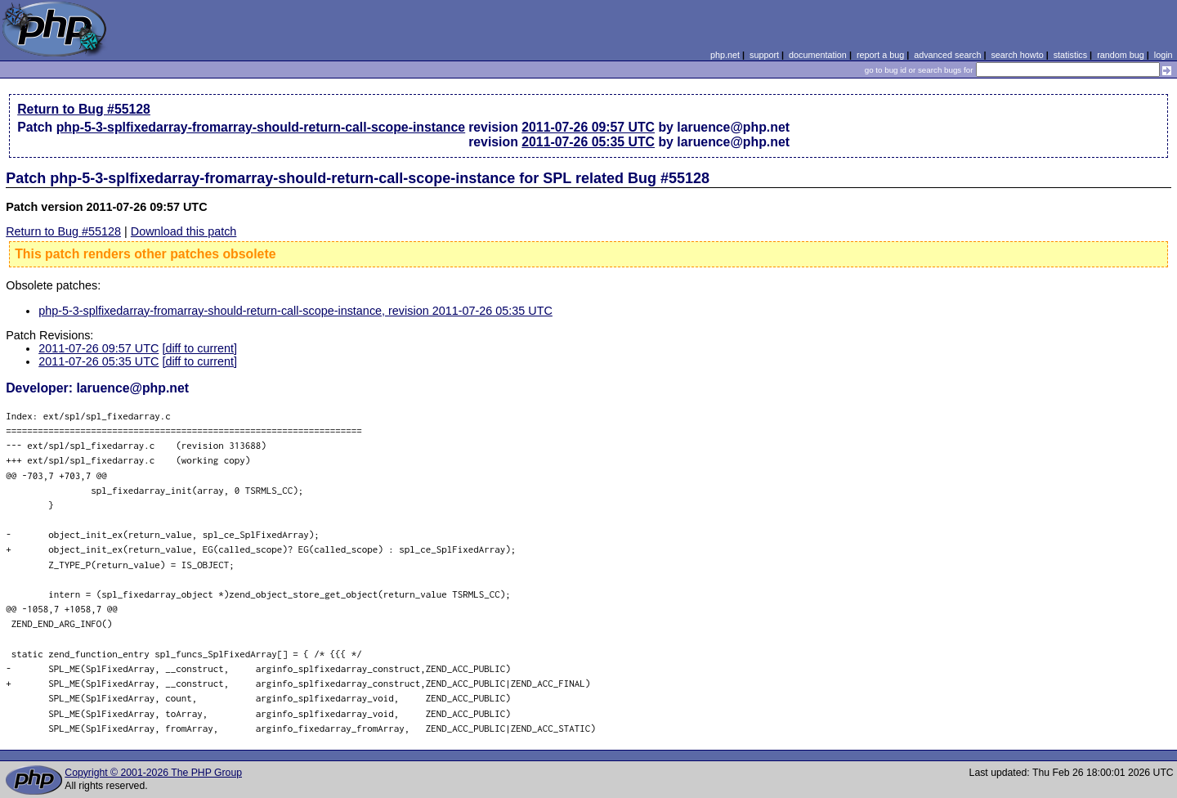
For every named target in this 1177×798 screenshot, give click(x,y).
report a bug (880, 55)
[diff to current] (199, 348)
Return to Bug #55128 (83, 109)
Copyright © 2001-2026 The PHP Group (153, 772)
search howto (1017, 55)
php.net (725, 55)
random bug (1120, 55)
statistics (1070, 55)
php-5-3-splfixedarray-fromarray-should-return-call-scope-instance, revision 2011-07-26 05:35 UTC (295, 310)
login (1163, 55)
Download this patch (184, 231)
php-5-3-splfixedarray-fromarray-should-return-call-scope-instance (260, 127)
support (764, 55)
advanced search (947, 55)
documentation (818, 55)
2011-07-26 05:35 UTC (588, 142)
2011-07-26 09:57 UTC (588, 127)
